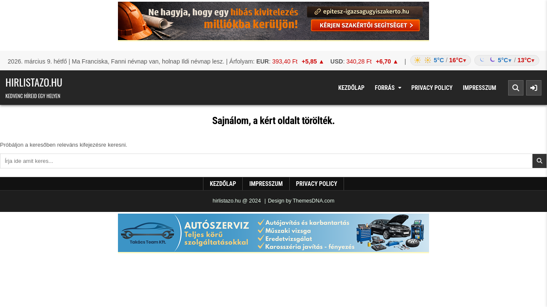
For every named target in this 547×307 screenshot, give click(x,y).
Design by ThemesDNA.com (301, 201)
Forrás (385, 87)
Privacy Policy (432, 87)
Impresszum (479, 87)
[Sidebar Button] (533, 88)
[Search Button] (515, 88)
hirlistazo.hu (34, 82)
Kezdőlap (351, 87)
